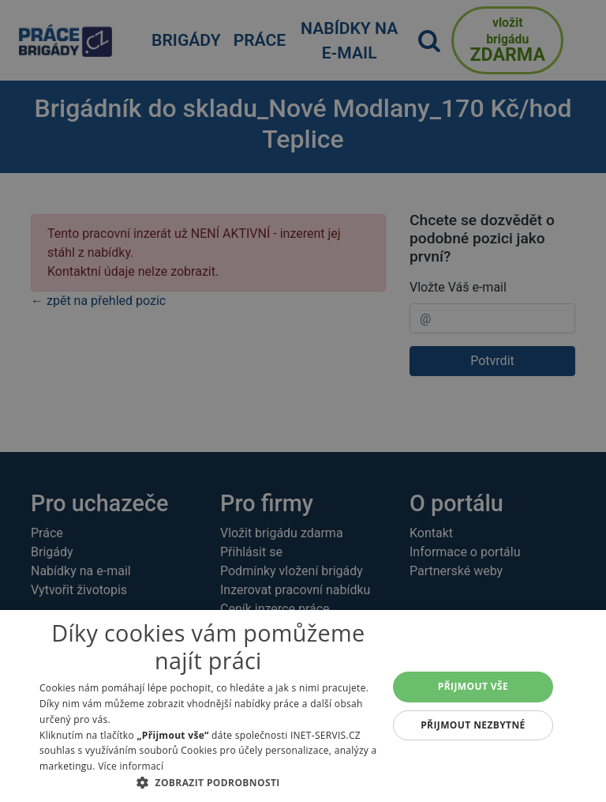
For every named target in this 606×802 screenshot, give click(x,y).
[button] (208, 782)
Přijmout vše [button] (473, 686)
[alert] (303, 401)
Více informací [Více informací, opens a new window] (130, 766)
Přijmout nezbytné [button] (473, 725)
